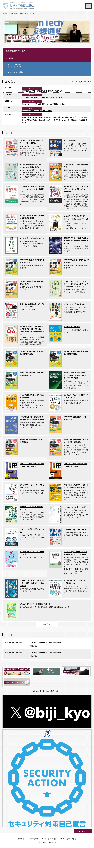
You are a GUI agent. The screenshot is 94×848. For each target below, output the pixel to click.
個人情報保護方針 (33, 839)
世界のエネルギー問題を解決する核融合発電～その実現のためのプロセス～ (76, 240)
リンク (62, 839)
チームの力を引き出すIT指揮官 (75, 507)
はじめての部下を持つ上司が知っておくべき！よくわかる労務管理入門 (32, 189)
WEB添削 (9, 58)
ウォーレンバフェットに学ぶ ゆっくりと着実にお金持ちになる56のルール (32, 583)
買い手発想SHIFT (70, 141)
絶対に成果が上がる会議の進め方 (32, 238)
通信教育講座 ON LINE (15, 51)
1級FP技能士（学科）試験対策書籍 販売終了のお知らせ (42, 91)
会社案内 (21, 839)
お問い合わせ (71, 839)
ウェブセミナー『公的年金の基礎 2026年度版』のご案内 (42, 97)
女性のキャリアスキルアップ (74, 216)
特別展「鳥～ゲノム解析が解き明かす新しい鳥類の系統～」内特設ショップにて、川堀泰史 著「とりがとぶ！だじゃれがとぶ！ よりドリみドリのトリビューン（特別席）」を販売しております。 (54, 120)
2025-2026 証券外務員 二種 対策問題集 (45, 653)
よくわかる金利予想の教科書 (74, 304)
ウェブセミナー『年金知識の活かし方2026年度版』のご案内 (43, 104)
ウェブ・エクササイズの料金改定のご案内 (37, 111)
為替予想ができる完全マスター (75, 530)
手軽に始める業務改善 (72, 327)
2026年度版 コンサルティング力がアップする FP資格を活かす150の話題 (76, 189)
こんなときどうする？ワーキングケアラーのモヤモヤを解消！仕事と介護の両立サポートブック (76, 283)
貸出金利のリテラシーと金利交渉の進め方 (35, 604)
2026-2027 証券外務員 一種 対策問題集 (45, 643)
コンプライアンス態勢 (49, 839)
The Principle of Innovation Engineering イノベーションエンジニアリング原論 (76, 375)
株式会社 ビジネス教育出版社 (47, 691)
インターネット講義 (14, 72)
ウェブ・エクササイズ (48, 66)
